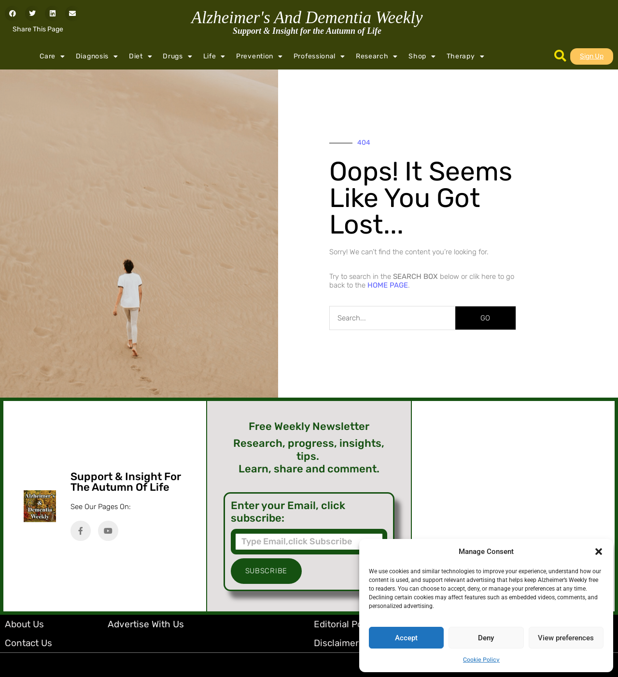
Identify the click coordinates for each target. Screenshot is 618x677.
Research (377, 56)
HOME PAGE (387, 285)
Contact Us (28, 643)
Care (52, 56)
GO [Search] (485, 318)
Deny (486, 638)
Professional (319, 56)
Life (214, 56)
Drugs (177, 56)
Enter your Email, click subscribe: (288, 512)
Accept (406, 638)
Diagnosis (97, 56)
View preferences (566, 638)
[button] (599, 551)
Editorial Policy (345, 624)
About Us (24, 624)
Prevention (259, 56)
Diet (141, 56)
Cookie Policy (481, 659)
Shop (422, 56)
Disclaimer (336, 643)
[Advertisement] (513, 506)
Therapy (466, 56)
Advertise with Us (146, 624)
